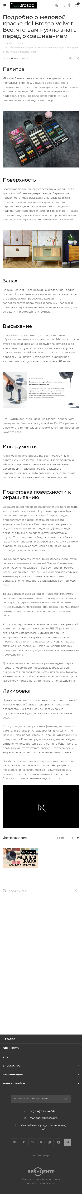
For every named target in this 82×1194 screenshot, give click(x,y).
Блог (6, 1056)
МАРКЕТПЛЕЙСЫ (14, 1083)
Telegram (23, 1142)
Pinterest (67, 1142)
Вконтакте (14, 1142)
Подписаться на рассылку (31, 1098)
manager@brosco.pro (43, 1118)
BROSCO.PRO (11, 1065)
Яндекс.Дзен (58, 1142)
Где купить (11, 1048)
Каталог (9, 1039)
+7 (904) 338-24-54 (42, 1111)
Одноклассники (41, 1142)
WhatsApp (50, 1142)
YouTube (32, 1142)
